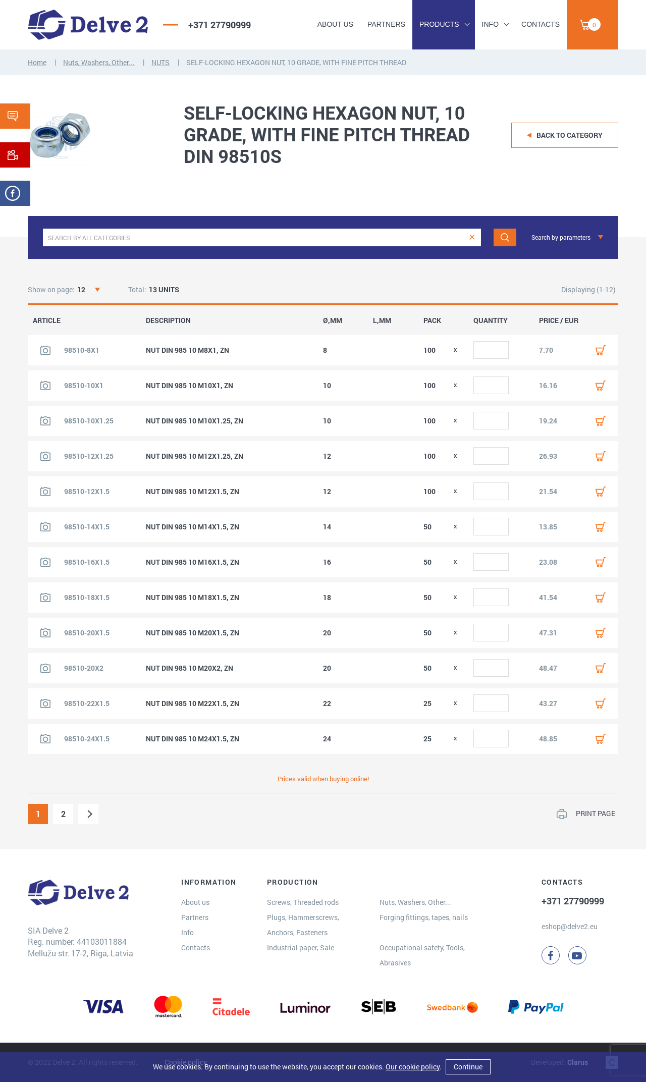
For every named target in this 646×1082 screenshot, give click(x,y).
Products (439, 24)
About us (335, 24)
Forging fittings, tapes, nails (424, 917)
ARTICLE (47, 320)
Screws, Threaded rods (303, 902)
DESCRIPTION (168, 320)
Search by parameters (560, 237)
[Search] (505, 237)
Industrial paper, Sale (300, 947)
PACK (432, 320)
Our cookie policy (413, 1066)
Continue (468, 1066)
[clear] (472, 237)
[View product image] (45, 350)
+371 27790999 (219, 25)
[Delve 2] (88, 25)
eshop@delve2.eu (570, 926)
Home (37, 62)
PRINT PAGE (595, 813)
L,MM (382, 320)
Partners (386, 24)
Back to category (569, 135)
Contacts (540, 24)
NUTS (160, 62)
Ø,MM (332, 320)
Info (490, 24)
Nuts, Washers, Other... (99, 62)
